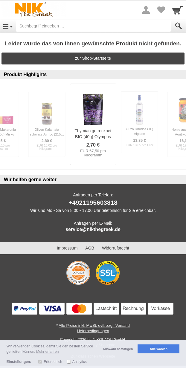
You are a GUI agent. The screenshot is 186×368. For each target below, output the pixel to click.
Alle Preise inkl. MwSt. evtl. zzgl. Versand (94, 325)
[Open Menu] (7, 26)
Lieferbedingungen (93, 331)
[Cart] (177, 10)
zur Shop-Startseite (93, 58)
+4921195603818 (93, 202)
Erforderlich (53, 362)
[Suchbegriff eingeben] (93, 26)
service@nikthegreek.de (93, 229)
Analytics (79, 362)
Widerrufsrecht (115, 248)
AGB (89, 248)
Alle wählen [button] (158, 349)
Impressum (67, 248)
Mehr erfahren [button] (47, 351)
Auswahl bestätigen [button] (118, 349)
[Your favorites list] (161, 10)
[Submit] (179, 26)
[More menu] (146, 10)
